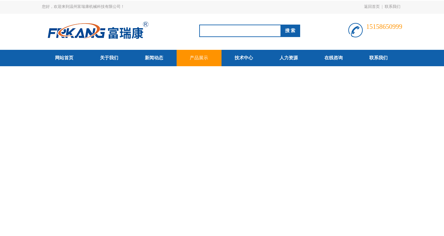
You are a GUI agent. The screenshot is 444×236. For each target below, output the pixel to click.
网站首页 (64, 57)
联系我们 (392, 6)
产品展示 (199, 57)
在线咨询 (333, 57)
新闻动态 (154, 57)
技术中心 (244, 57)
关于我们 (109, 57)
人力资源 (289, 57)
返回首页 (372, 6)
